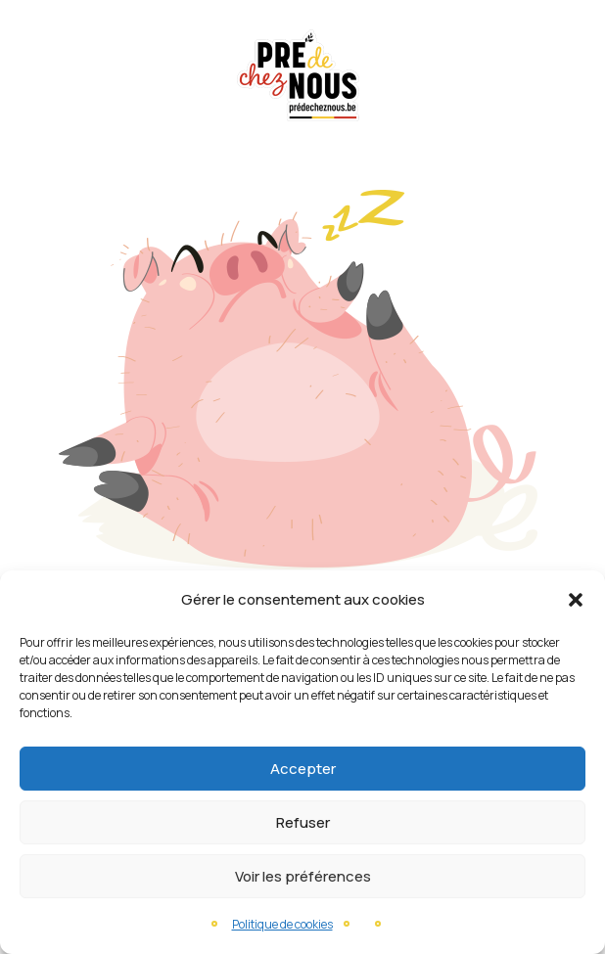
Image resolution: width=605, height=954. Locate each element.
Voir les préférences (303, 876)
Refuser (303, 822)
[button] (575, 600)
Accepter (303, 768)
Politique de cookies (282, 924)
